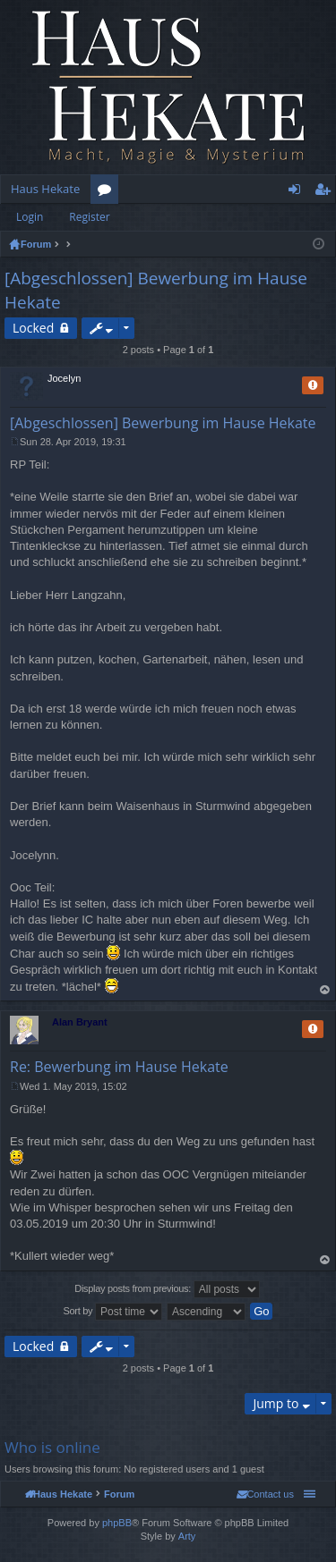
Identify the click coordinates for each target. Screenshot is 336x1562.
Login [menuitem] (298, 192)
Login (29, 216)
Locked (33, 327)
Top (325, 990)
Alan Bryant (80, 1022)
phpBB (117, 1522)
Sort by (113, 1312)
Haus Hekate (45, 189)
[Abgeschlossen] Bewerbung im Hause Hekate (163, 423)
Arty (187, 1536)
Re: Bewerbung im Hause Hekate (119, 1067)
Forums (108, 192)
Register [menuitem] (326, 192)
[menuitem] (265, 1494)
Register (89, 216)
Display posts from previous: (167, 1289)
